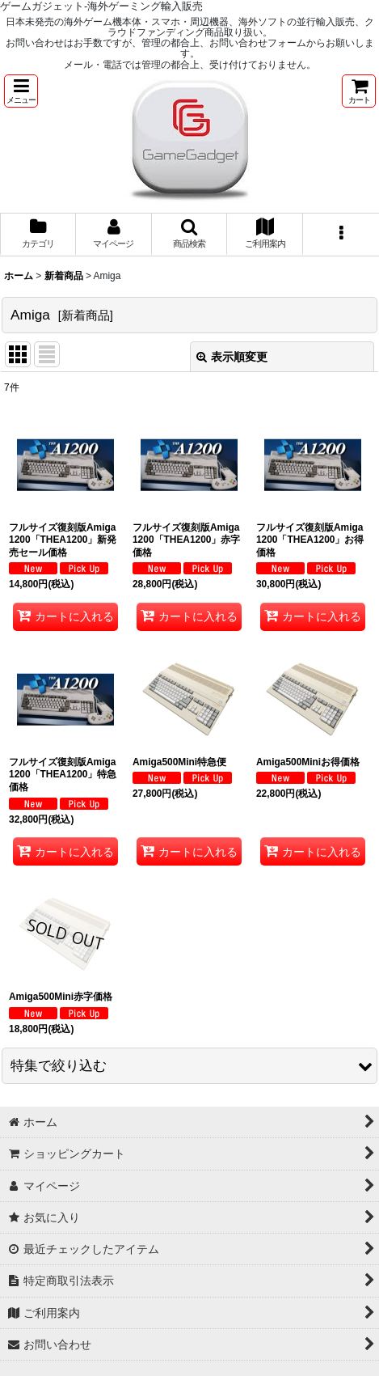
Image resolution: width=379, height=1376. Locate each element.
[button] (21, 91)
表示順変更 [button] (231, 356)
